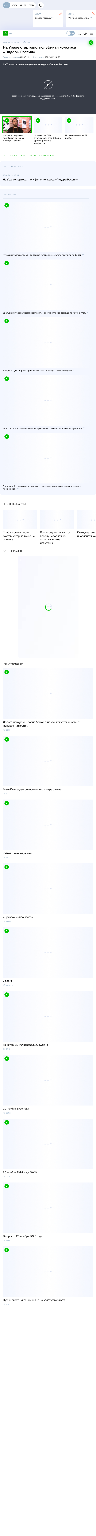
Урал (23, 156)
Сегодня (24, 57)
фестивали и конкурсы (41, 156)
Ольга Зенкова (52, 57)
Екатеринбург (10, 156)
